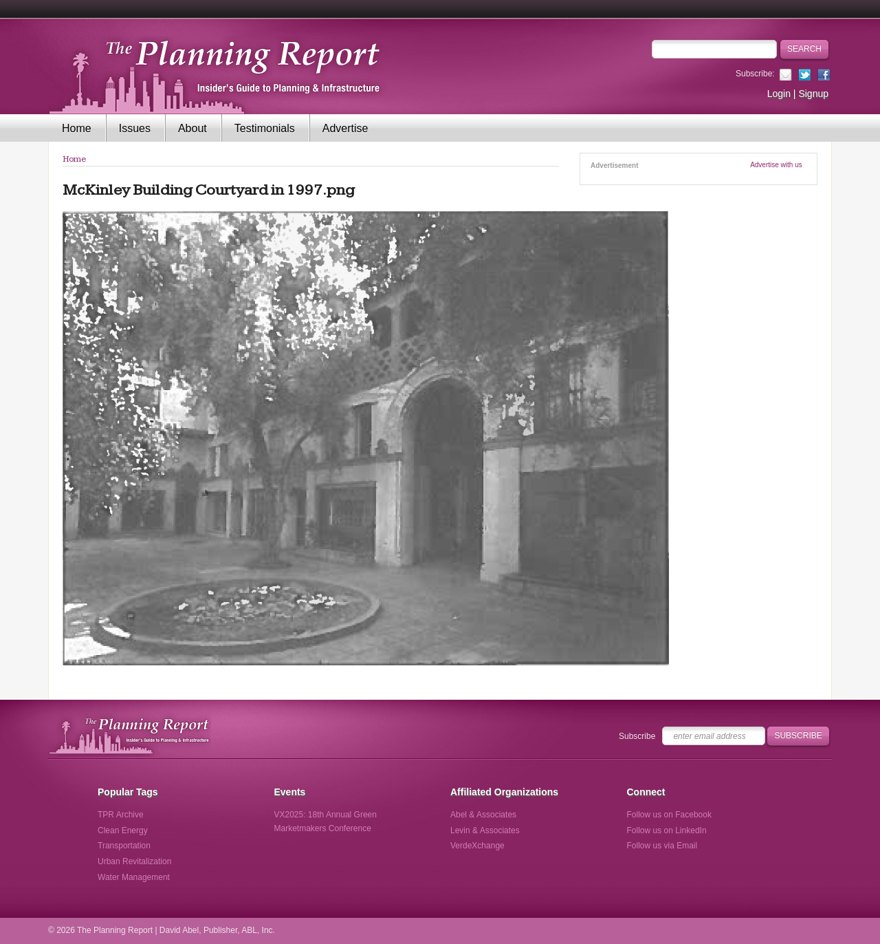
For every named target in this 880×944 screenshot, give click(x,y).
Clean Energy (123, 830)
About (192, 128)
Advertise (345, 128)
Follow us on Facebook (669, 814)
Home (76, 128)
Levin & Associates (485, 830)
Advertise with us (776, 165)
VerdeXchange (477, 845)
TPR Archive (121, 814)
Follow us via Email (662, 845)
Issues (135, 128)
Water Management (134, 877)
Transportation (124, 845)
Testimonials (264, 128)
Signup (813, 93)
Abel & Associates (483, 814)
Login (779, 93)
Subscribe (637, 736)
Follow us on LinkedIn (667, 830)
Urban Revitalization (134, 861)
